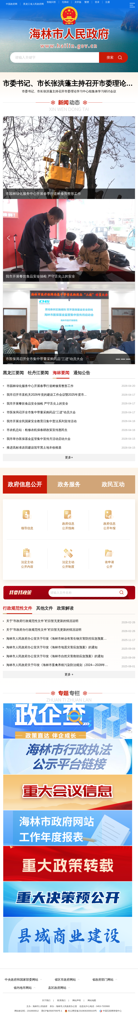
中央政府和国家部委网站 (21, 979)
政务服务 (69, 484)
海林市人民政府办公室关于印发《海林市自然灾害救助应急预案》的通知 (55, 656)
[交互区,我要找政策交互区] (69, 593)
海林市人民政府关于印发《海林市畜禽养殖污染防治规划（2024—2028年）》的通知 (57, 665)
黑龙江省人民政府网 (33, 4)
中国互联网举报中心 (110, 1011)
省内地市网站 (22, 987)
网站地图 (92, 1000)
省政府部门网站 (102, 979)
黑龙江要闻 (13, 372)
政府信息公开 (25, 484)
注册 (107, 2)
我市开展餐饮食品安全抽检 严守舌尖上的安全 (37, 403)
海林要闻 (61, 372)
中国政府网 (11, 4)
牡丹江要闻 (38, 372)
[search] (88, 592)
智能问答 (51, 2)
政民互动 (113, 484)
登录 (97, 2)
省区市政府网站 (65, 979)
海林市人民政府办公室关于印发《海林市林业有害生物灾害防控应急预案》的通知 (57, 638)
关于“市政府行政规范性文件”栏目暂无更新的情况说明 (42, 621)
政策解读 (65, 608)
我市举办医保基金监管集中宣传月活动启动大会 (39, 438)
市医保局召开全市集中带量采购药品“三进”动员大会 (41, 412)
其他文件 (44, 608)
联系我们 (61, 1000)
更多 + (69, 674)
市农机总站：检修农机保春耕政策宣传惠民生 (37, 430)
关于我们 (46, 1000)
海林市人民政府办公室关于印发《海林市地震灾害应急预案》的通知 (52, 647)
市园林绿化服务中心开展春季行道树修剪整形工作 (40, 386)
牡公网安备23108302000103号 (81, 1011)
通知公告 (81, 372)
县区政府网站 (57, 987)
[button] (120, 592)
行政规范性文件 (17, 608)
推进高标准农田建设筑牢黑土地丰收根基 (34, 447)
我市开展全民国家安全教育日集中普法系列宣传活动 (42, 421)
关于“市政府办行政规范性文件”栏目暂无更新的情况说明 (43, 629)
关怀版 (78, 2)
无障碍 (65, 2)
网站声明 (76, 1000)
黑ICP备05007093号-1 (51, 1011)
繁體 (86, 2)
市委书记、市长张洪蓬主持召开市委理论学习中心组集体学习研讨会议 (69, 91)
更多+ (69, 457)
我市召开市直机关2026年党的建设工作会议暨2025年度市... (47, 394)
